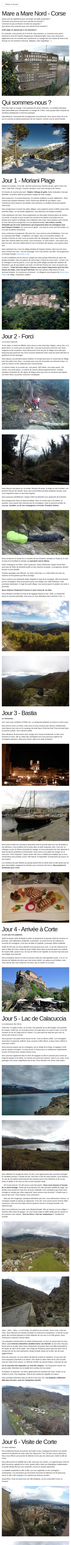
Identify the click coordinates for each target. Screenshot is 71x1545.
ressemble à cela (22, 254)
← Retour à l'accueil (11, 4)
